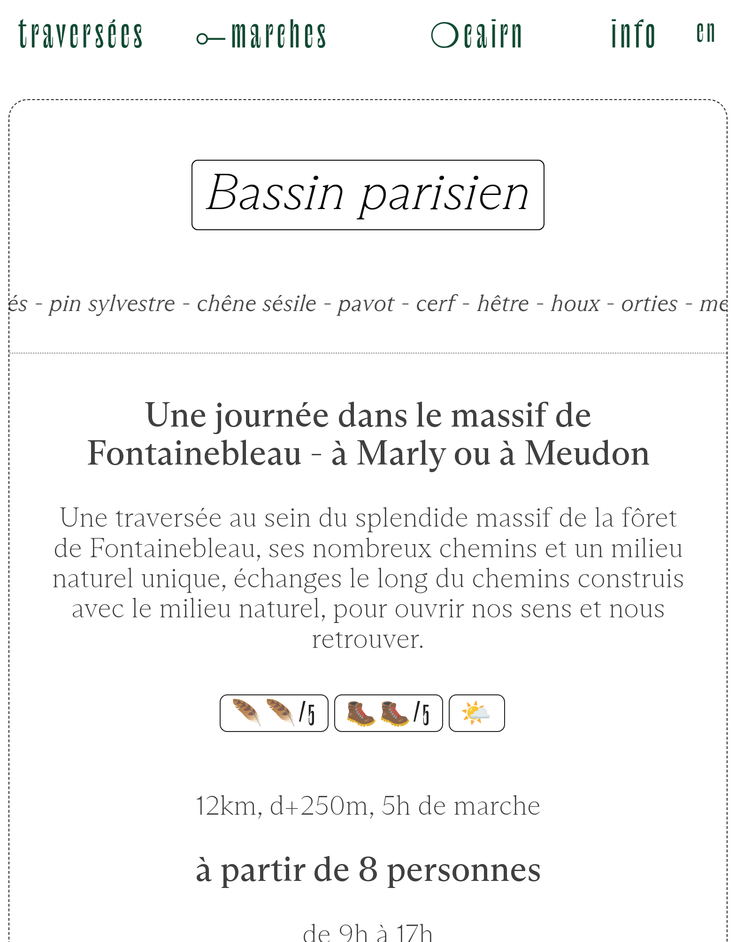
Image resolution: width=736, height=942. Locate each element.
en (707, 32)
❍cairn (477, 35)
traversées (82, 35)
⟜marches (261, 35)
